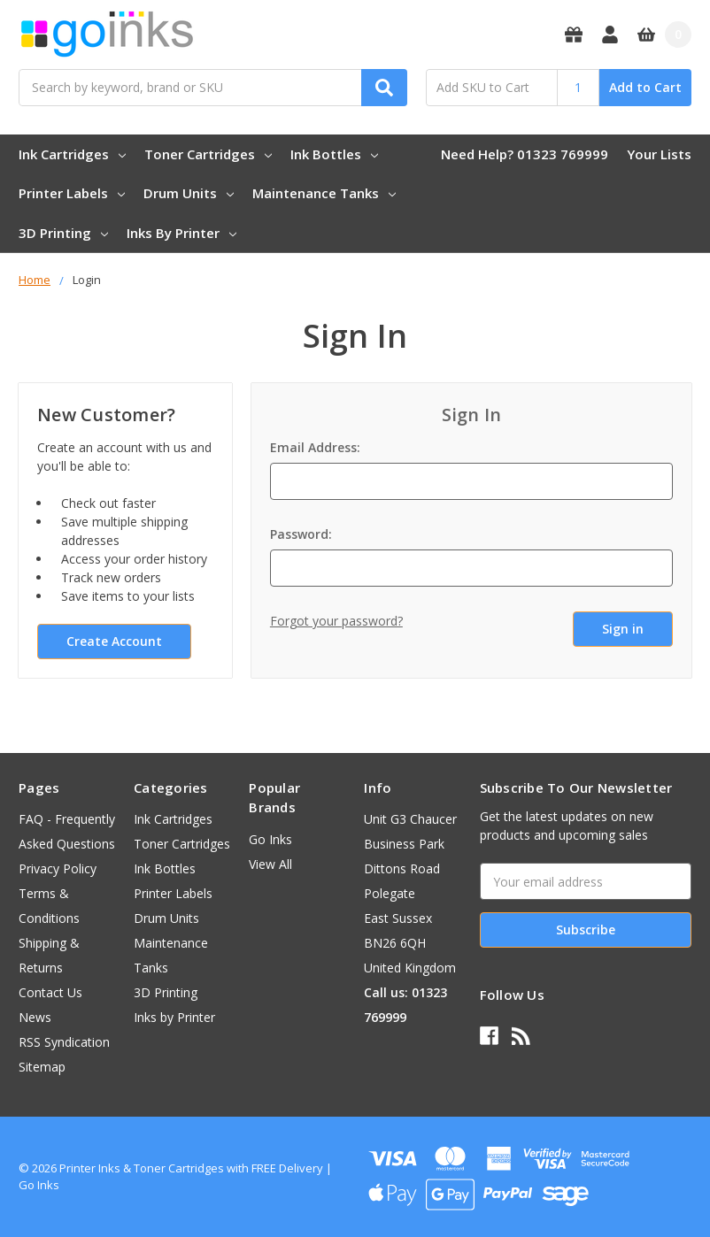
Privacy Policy (57, 868)
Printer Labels (72, 193)
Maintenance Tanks (324, 193)
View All (270, 864)
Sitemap (42, 1066)
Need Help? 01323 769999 (524, 154)
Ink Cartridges (72, 154)
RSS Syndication (64, 1041)
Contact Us (50, 992)
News (35, 1017)
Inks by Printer (181, 233)
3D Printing (63, 233)
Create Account (114, 641)
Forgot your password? (336, 620)
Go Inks (270, 839)
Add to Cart (645, 87)
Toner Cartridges (208, 154)
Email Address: (315, 447)
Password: (301, 534)
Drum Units (188, 193)
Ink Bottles (334, 154)
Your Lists (659, 154)
